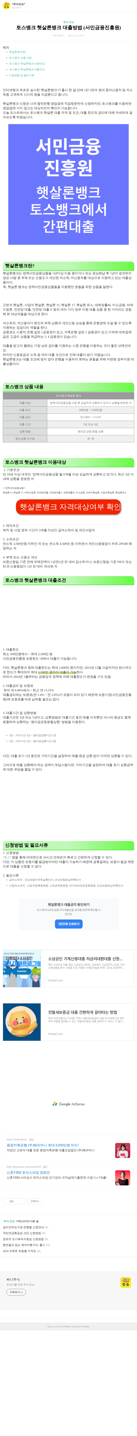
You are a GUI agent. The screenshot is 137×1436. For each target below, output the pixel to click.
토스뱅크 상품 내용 (20, 57)
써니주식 (13, 1279)
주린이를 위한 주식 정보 (20, 1284)
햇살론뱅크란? (17, 52)
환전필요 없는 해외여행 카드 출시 (24, 1244)
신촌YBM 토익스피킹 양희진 (28, 1172)
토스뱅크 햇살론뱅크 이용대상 (27, 63)
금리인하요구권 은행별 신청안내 (23, 1227)
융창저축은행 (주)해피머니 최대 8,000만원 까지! (43, 1145)
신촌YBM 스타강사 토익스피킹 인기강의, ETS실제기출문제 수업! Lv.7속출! (57, 1177)
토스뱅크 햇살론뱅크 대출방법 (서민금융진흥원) (68, 27)
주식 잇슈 (68, 22)
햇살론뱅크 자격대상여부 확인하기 (70, 507)
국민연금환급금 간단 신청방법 (22, 1233)
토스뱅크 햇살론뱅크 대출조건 (27, 69)
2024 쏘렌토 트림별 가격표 (19, 1251)
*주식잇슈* (18, 4)
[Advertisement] (68, 612)
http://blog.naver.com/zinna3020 (24, 1166)
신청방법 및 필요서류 (21, 75)
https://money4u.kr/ (17, 1139)
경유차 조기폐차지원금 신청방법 (23, 1239)
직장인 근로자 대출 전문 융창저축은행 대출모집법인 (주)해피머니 (51, 1150)
